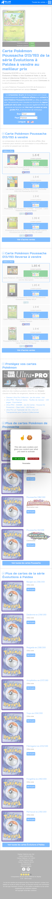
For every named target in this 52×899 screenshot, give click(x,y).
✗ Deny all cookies (33, 458)
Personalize (26, 463)
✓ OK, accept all (18, 458)
